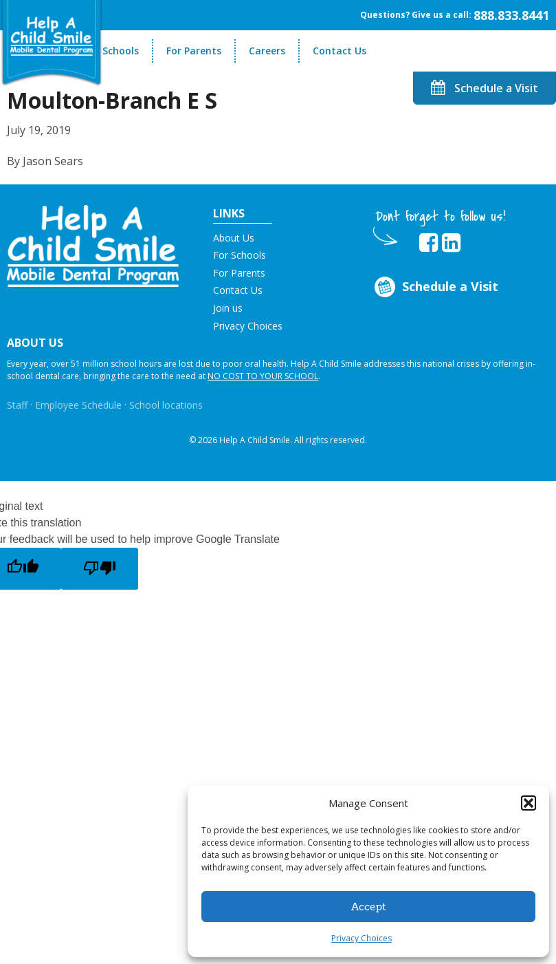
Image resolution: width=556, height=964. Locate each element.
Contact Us (339, 50)
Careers (267, 50)
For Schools (112, 50)
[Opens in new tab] (428, 243)
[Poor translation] (99, 569)
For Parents (193, 50)
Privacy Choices (361, 938)
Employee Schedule (78, 404)
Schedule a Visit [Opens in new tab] (435, 287)
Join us (228, 307)
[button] (528, 803)
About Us (233, 237)
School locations (166, 404)
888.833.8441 (511, 15)
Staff (17, 404)
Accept (368, 907)
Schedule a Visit (484, 88)
